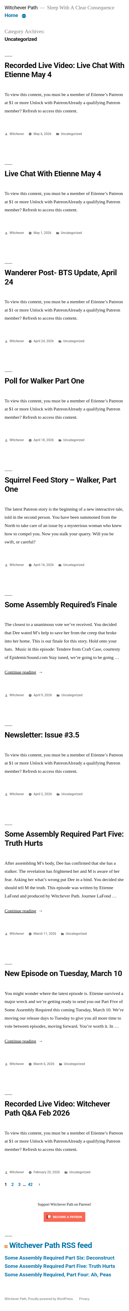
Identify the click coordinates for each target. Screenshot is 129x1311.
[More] (23, 16)
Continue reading (24, 672)
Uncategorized (71, 134)
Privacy (84, 1299)
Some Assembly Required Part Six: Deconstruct (59, 1258)
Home (11, 15)
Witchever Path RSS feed (50, 1245)
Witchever (17, 134)
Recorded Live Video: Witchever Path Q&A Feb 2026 (57, 1108)
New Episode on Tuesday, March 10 (63, 973)
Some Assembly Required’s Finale (61, 604)
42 (30, 1184)
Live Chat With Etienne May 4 (53, 173)
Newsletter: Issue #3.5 (42, 734)
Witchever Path (21, 8)
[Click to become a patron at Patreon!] (64, 1222)
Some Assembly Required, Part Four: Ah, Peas (58, 1275)
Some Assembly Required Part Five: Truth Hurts (60, 1266)
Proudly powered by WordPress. (51, 1299)
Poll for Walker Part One (44, 380)
